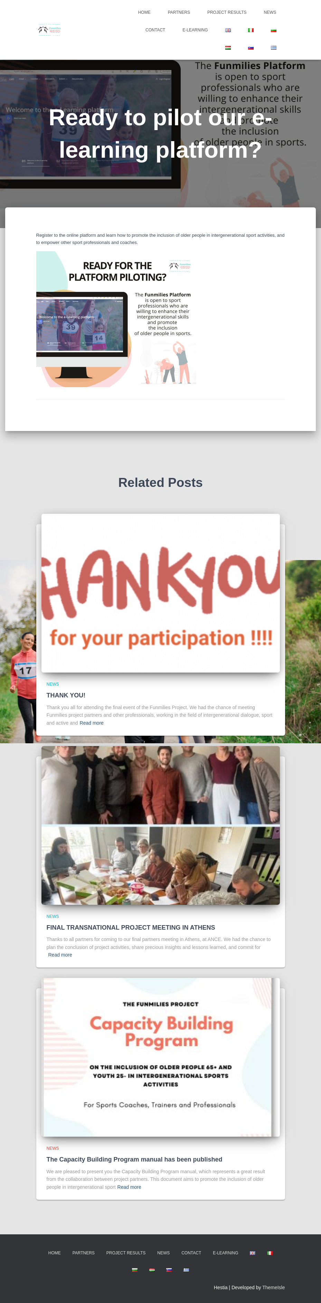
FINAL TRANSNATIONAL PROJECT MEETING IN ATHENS (131, 927)
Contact (155, 30)
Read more (92, 723)
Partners (179, 12)
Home (144, 12)
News (270, 12)
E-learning (195, 30)
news (53, 684)
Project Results (227, 12)
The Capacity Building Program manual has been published (135, 1159)
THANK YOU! (66, 695)
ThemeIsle (273, 1287)
